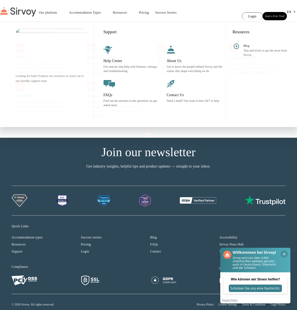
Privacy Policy (205, 299)
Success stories (91, 232)
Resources (123, 10)
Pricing (144, 10)
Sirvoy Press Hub (231, 239)
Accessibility (228, 232)
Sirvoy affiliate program (236, 246)
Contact (155, 246)
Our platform (51, 10)
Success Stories (166, 10)
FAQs (154, 239)
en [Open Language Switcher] (292, 9)
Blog (153, 232)
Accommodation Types (88, 10)
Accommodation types (27, 232)
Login (85, 246)
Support (17, 246)
